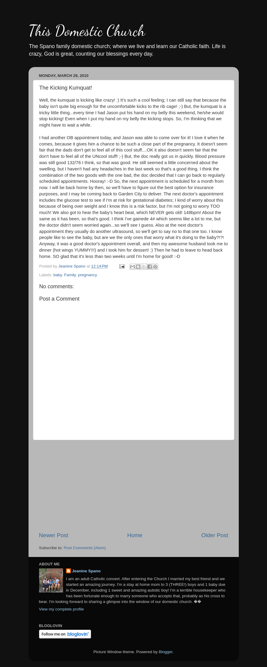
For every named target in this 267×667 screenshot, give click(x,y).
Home (134, 535)
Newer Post (53, 535)
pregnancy (87, 275)
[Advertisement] (134, 485)
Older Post (214, 535)
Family (70, 275)
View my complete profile (61, 609)
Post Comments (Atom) (85, 548)
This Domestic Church (87, 31)
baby (57, 275)
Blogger (166, 652)
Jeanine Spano (86, 571)
